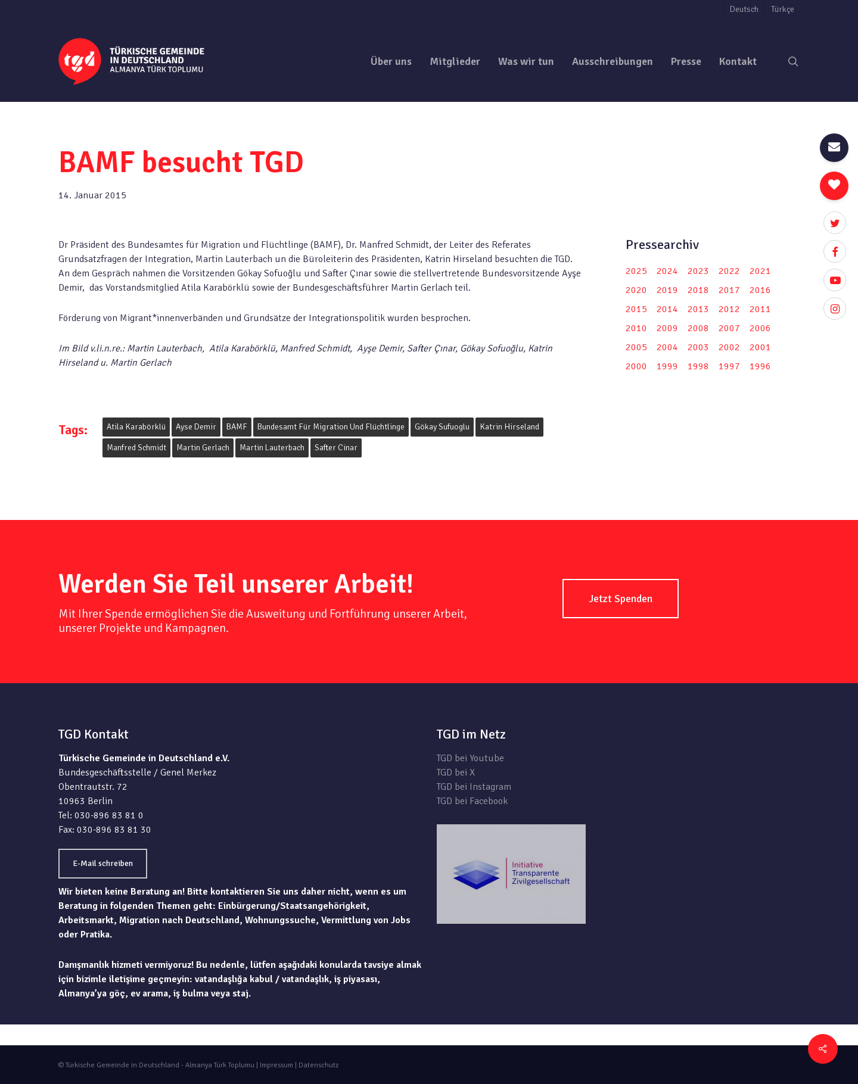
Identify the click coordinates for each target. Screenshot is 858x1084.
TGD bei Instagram (474, 787)
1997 (729, 366)
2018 (698, 290)
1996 (760, 366)
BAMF (236, 427)
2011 (760, 309)
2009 (667, 328)
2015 (636, 309)
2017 (729, 290)
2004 (667, 347)
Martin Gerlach (202, 448)
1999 (667, 366)
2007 (729, 328)
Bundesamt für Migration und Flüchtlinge (331, 427)
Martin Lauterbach (272, 448)
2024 (667, 271)
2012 (729, 309)
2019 (667, 290)
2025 (636, 271)
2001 (760, 347)
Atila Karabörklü (136, 427)
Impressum (276, 1065)
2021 (760, 271)
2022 (729, 271)
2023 (698, 271)
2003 (698, 347)
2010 (636, 328)
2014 (667, 309)
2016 (760, 290)
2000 (636, 366)
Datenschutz (318, 1065)
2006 (760, 328)
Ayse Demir (196, 427)
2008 (698, 328)
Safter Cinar (336, 448)
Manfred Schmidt (136, 448)
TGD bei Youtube (470, 758)
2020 (636, 290)
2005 (636, 347)
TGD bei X (456, 772)
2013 (698, 309)
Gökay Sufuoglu (442, 427)
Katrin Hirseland (509, 427)
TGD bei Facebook (472, 801)
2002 (729, 347)
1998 (698, 366)
